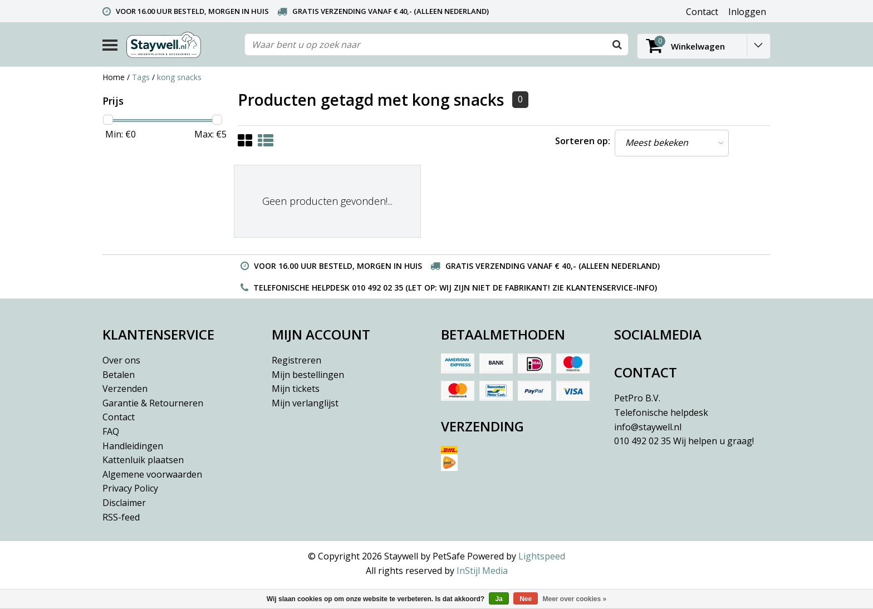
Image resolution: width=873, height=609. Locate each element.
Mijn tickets (296, 388)
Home (113, 77)
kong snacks (179, 77)
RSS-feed (121, 517)
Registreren (296, 360)
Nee (525, 599)
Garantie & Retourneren (152, 403)
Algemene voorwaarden (152, 474)
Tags (141, 77)
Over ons (121, 360)
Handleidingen (132, 446)
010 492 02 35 (684, 441)
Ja (498, 599)
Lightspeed (541, 556)
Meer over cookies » (575, 599)
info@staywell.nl (647, 427)
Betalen (118, 375)
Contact (118, 417)
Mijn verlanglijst (305, 403)
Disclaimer (124, 503)
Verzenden (125, 388)
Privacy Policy (130, 488)
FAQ (110, 431)
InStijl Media (482, 570)
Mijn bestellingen (308, 375)
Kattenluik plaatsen (143, 460)
